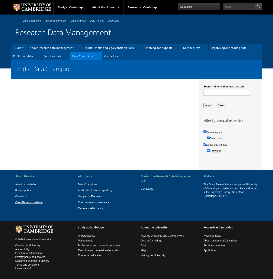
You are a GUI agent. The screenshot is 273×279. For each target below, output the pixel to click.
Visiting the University (153, 255)
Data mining (96, 20)
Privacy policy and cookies (30, 257)
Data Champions (32, 20)
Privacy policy (23, 190)
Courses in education (90, 255)
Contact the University (27, 245)
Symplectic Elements (90, 196)
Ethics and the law (56, 20)
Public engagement (214, 245)
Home (17, 20)
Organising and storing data (229, 48)
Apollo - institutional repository (95, 190)
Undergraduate (86, 235)
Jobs (143, 245)
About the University (105, 7)
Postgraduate (85, 240)
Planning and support (158, 48)
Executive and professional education (99, 250)
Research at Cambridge (142, 7)
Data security (191, 48)
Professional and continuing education (99, 245)
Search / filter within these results (223, 86)
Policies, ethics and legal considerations (109, 48)
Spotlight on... (211, 250)
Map (143, 250)
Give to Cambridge (151, 240)
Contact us (111, 56)
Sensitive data (52, 56)
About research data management (52, 48)
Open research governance (93, 202)
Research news (212, 235)
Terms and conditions (27, 264)
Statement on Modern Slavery (32, 260)
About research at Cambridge (220, 240)
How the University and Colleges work (162, 235)
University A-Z (23, 268)
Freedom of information (28, 253)
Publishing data (23, 56)
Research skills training (91, 208)
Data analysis (78, 20)
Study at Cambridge (70, 7)
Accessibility (22, 249)
